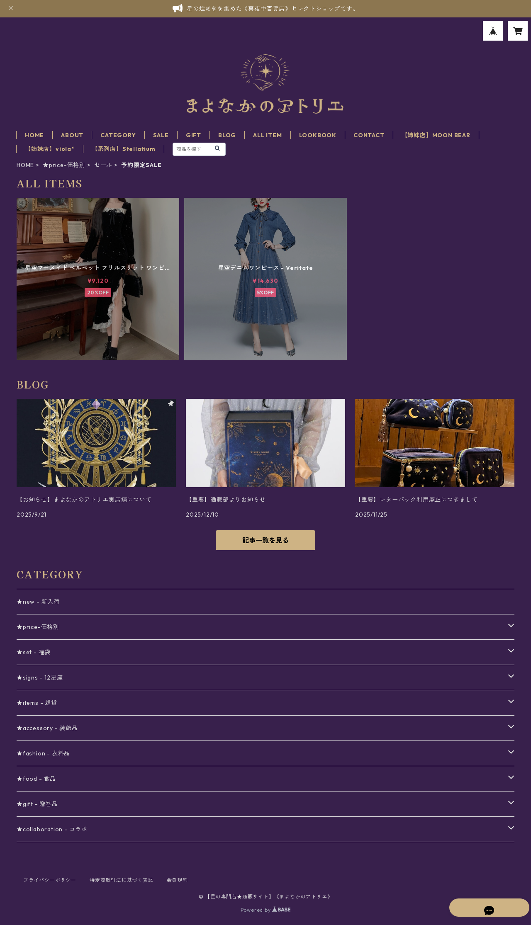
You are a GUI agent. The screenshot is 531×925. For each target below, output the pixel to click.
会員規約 (177, 880)
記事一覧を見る (265, 540)
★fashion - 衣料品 (43, 753)
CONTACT (369, 135)
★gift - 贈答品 (37, 804)
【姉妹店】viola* (50, 149)
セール (103, 165)
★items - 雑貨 (37, 702)
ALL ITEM (267, 135)
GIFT (193, 135)
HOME (34, 135)
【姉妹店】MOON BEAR (436, 135)
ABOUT (72, 135)
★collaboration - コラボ (52, 829)
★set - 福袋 (34, 652)
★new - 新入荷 (38, 601)
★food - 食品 (36, 778)
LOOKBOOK (317, 135)
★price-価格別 (64, 165)
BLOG (227, 135)
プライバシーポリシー (49, 880)
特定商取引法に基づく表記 (121, 880)
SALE (161, 135)
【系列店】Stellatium (124, 149)
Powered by (266, 910)
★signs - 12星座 (40, 677)
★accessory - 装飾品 (47, 728)
